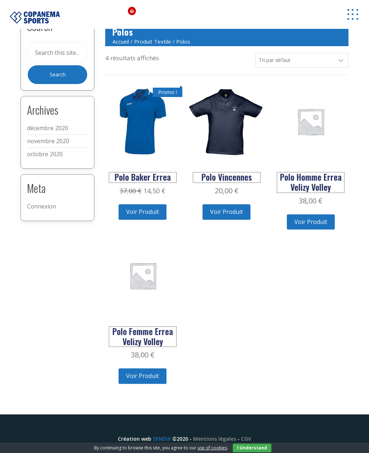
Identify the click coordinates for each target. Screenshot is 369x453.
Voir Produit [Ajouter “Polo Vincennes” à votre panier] (226, 212)
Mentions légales (214, 438)
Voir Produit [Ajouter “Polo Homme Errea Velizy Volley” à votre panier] (310, 222)
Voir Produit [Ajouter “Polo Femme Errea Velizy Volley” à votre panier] (142, 376)
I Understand (252, 448)
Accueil (120, 41)
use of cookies (212, 448)
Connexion (41, 206)
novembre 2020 (48, 141)
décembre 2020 (47, 128)
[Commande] (301, 60)
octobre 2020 (45, 154)
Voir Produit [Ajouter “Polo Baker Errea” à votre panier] (142, 212)
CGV (246, 438)
